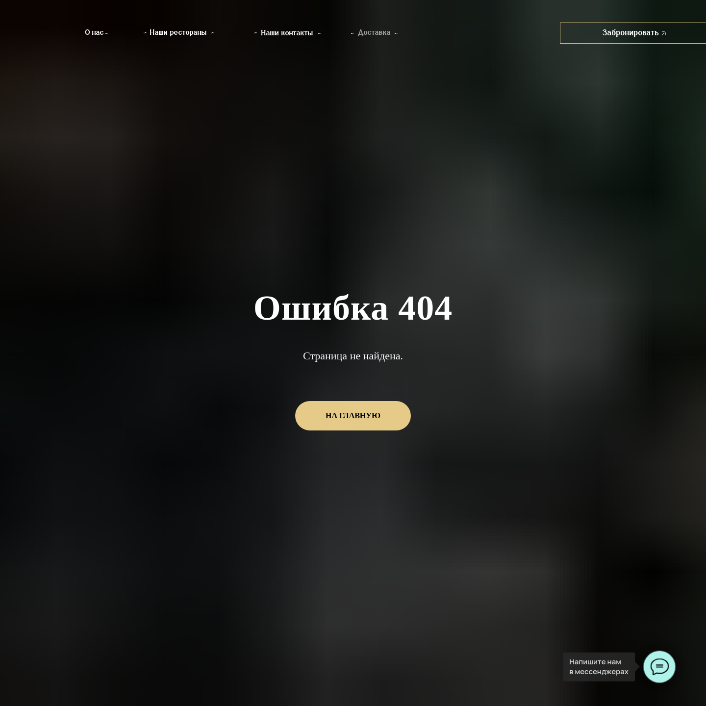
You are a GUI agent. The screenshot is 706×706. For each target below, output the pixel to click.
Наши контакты (287, 33)
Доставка (374, 32)
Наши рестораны (178, 32)
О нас (94, 32)
